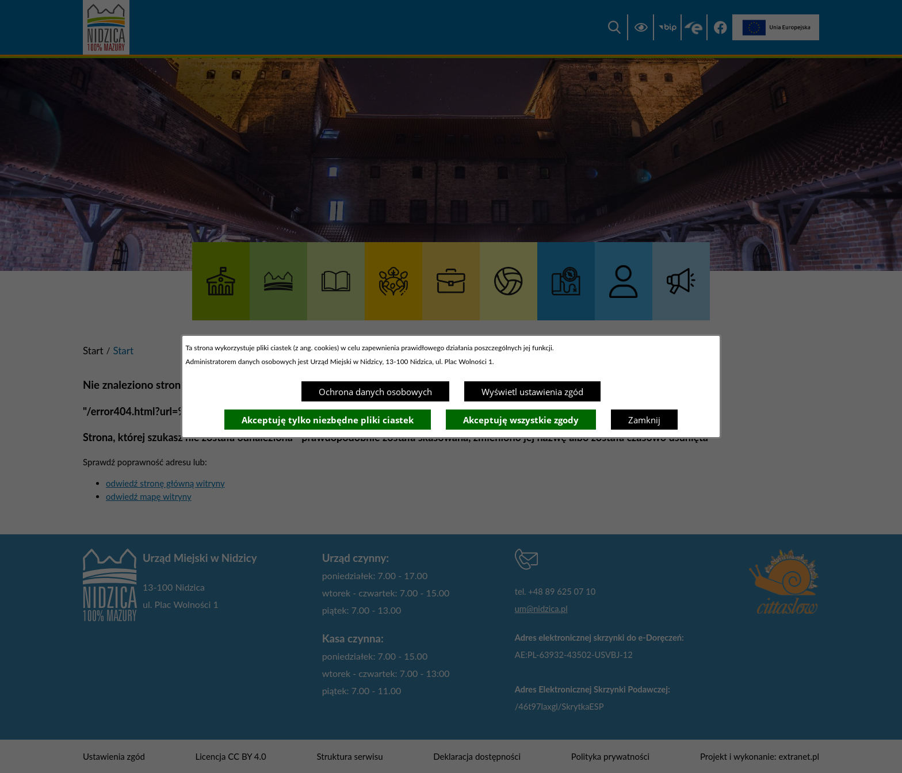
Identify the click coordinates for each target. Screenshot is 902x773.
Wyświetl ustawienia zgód (532, 391)
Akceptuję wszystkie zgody (521, 420)
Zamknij (644, 420)
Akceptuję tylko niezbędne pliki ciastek (328, 420)
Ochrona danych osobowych (375, 391)
